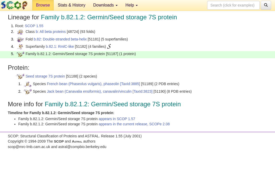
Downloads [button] (105, 5)
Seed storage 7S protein (45, 76)
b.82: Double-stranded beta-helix (60, 39)
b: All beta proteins (51, 32)
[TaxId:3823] (142, 91)
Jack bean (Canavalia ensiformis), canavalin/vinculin (89, 91)
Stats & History (71, 5)
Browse (43, 5)
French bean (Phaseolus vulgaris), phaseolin (83, 84)
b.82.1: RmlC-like (60, 46)
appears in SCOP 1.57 (117, 119)
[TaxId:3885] (130, 84)
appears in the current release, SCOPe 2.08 (134, 124)
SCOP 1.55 (34, 26)
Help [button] (131, 5)
